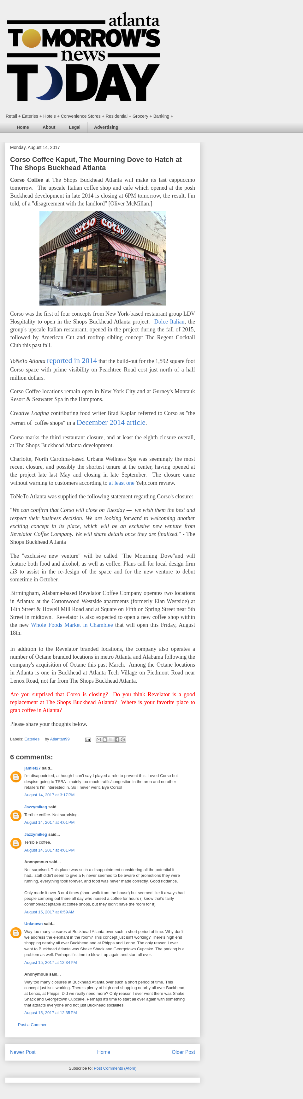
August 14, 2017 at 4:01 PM (49, 822)
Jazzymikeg (35, 807)
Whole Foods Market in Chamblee (72, 625)
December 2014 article (111, 422)
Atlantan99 (60, 739)
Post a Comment (33, 1024)
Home (23, 127)
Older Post (183, 1052)
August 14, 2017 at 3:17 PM (49, 795)
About (49, 127)
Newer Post (23, 1052)
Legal (74, 127)
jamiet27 (32, 768)
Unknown (33, 923)
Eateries (32, 739)
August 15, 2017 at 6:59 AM (49, 912)
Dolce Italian (169, 321)
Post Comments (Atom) (115, 1068)
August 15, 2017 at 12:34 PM (50, 962)
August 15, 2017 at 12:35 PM (50, 1012)
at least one (122, 483)
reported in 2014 (72, 360)
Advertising (106, 127)
